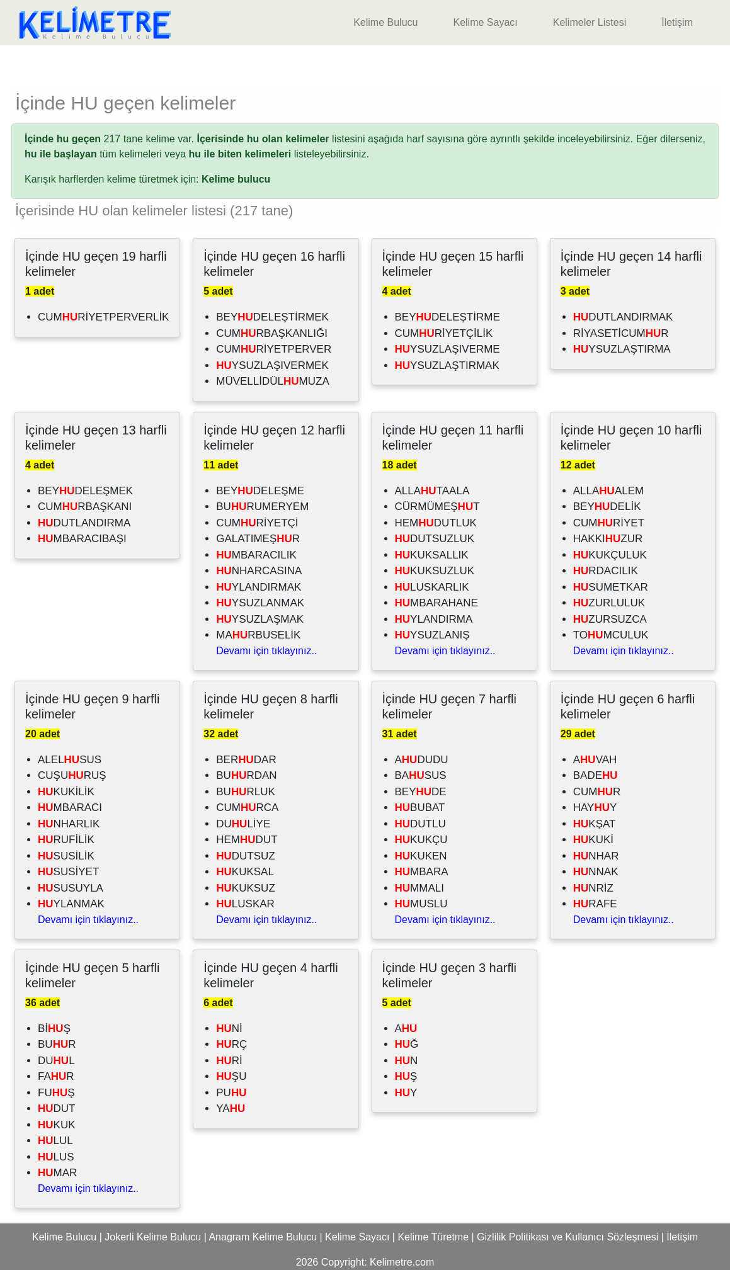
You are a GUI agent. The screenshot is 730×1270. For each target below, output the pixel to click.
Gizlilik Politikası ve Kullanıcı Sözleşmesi (567, 1237)
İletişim (677, 22)
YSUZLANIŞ (432, 635)
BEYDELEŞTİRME (447, 317)
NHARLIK (69, 824)
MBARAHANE (436, 603)
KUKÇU (421, 840)
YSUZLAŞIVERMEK (272, 365)
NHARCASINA (259, 571)
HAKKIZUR (608, 539)
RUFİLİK (66, 840)
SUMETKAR (610, 587)
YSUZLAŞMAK (260, 619)
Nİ (229, 1029)
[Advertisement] (365, 64)
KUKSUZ (245, 888)
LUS (56, 1157)
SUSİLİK (66, 856)
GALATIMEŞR (258, 539)
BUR (57, 1044)
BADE (595, 775)
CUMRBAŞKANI (85, 507)
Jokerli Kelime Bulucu (153, 1237)
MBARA (421, 872)
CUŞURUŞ (72, 775)
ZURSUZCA (610, 619)
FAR (56, 1076)
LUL (55, 1141)
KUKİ (593, 840)
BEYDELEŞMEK (85, 491)
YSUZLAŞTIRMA (622, 349)
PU (231, 1093)
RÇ (231, 1044)
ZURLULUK (609, 603)
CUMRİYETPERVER (273, 349)
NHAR (596, 856)
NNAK (596, 872)
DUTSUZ (245, 856)
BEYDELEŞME (260, 491)
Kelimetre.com (402, 1262)
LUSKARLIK (432, 587)
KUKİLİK (66, 792)
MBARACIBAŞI (82, 539)
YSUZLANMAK (260, 603)
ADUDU (421, 760)
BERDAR (246, 760)
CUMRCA (247, 808)
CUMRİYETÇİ (257, 523)
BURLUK (245, 792)
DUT (57, 1108)
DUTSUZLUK (435, 539)
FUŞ (56, 1093)
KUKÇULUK (610, 555)
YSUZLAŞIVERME (447, 349)
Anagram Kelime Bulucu (262, 1237)
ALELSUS (69, 760)
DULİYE (243, 824)
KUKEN (421, 856)
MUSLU (421, 904)
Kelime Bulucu (385, 22)
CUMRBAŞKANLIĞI (272, 333)
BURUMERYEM (262, 507)
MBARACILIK (256, 555)
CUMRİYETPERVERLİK (103, 317)
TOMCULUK (611, 635)
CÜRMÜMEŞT (437, 507)
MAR (57, 1173)
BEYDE (421, 792)
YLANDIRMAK (258, 587)
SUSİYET (68, 872)
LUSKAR (245, 904)
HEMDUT (246, 840)
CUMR (597, 792)
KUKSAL (245, 872)
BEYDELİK (607, 507)
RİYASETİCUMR (621, 333)
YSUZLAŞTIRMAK (447, 365)
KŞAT (594, 824)
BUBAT (420, 808)
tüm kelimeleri (93, 154)
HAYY (595, 808)
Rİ (229, 1061)
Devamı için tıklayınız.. (266, 650)
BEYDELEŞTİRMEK (272, 317)
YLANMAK (71, 904)
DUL (56, 1061)
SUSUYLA (70, 888)
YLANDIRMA (434, 619)
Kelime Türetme (433, 1237)
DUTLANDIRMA (84, 523)
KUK (57, 1125)
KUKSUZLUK (435, 571)
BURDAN (246, 775)
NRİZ (593, 888)
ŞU (231, 1076)
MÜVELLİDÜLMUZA (272, 381)
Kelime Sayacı (485, 22)
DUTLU (420, 824)
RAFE (595, 904)
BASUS (421, 775)
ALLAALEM (608, 491)
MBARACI (70, 808)
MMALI (419, 888)
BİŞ (54, 1029)
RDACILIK (605, 571)
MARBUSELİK (258, 635)
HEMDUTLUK (436, 523)
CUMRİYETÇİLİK (444, 333)
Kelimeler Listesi (589, 22)
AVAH (595, 760)
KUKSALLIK (432, 555)
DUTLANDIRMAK (623, 317)
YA (230, 1108)
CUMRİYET (608, 523)
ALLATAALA (432, 491)
